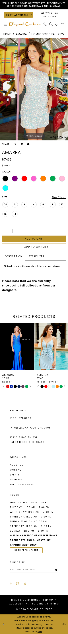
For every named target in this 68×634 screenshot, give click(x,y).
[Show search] (51, 24)
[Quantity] (7, 231)
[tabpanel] (34, 89)
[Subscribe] (56, 570)
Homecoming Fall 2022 (48, 34)
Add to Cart (34, 238)
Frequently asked (23, 484)
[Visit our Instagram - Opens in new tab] (17, 583)
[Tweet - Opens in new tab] (15, 144)
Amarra (21, 34)
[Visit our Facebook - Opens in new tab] (11, 583)
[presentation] (17, 346)
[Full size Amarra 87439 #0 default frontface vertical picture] (34, 89)
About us (17, 464)
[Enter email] (33, 570)
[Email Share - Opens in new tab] (28, 144)
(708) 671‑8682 (20, 418)
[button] (5, 24)
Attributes (36, 256)
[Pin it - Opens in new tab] (22, 144)
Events (15, 474)
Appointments (56, 3)
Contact (16, 469)
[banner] (25, 24)
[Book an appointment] (18, 14)
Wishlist (16, 479)
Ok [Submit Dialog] (64, 624)
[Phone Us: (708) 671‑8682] (45, 24)
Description (13, 256)
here (40, 631)
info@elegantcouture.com (30, 427)
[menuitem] (5, 24)
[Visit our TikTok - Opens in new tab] (25, 583)
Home (7, 34)
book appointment (26, 550)
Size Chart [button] (59, 197)
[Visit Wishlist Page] (57, 24)
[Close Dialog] (3, 624)
